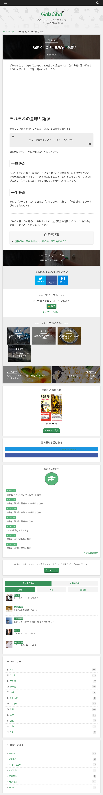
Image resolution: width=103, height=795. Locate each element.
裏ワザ (52, 773)
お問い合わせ (51, 556)
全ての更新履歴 (91, 539)
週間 (20, 575)
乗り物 (53, 672)
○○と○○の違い (52, 750)
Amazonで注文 (51, 416)
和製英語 (52, 762)
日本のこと (52, 739)
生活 (53, 655)
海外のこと (52, 745)
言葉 (52, 39)
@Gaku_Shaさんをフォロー (60, 435)
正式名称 (52, 756)
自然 (53, 706)
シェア (51, 282)
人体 (53, 712)
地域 (53, 701)
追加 (53, 306)
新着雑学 (76, 569)
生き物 (53, 667)
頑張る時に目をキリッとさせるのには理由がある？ (40, 241)
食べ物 (53, 661)
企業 (53, 718)
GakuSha (51, 14)
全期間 (83, 575)
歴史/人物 (53, 683)
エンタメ (53, 689)
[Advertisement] (51, 94)
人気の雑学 (29, 569)
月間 (51, 575)
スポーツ (53, 678)
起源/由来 (52, 767)
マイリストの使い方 (51, 311)
